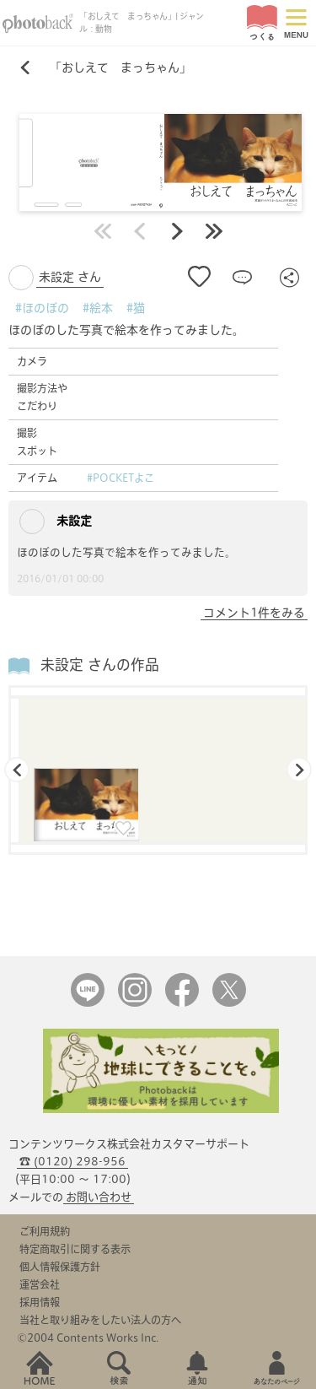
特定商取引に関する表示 (75, 1249)
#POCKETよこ (120, 478)
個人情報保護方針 (59, 1267)
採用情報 (39, 1302)
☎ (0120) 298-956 (72, 1161)
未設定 (55, 521)
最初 (102, 231)
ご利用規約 (44, 1231)
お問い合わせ (98, 1197)
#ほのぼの (42, 308)
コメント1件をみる (254, 613)
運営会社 (39, 1284)
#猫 (135, 308)
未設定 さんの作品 (99, 664)
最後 (214, 231)
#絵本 (98, 308)
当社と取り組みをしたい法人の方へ (100, 1320)
